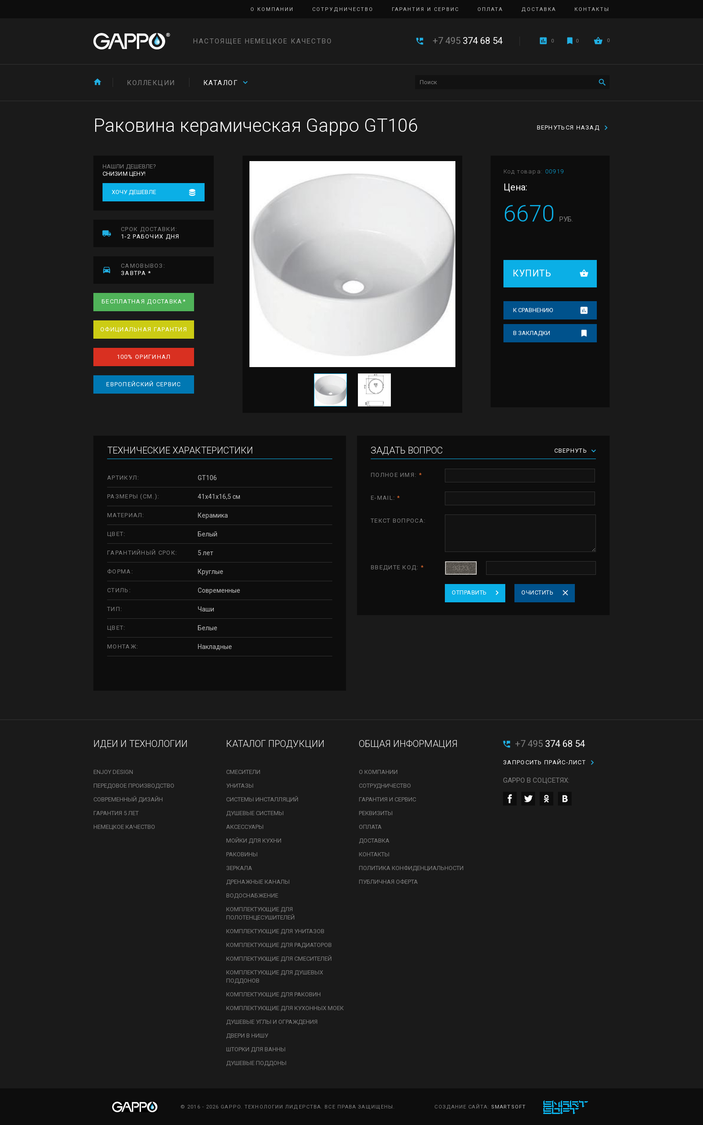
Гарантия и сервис (425, 9)
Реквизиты (376, 813)
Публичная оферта (388, 881)
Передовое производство (133, 785)
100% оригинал (144, 356)
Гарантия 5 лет (116, 813)
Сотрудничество (342, 9)
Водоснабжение (252, 895)
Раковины (242, 854)
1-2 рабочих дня (167, 233)
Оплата (490, 9)
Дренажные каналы (258, 881)
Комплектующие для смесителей (279, 958)
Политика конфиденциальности (411, 868)
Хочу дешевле (134, 192)
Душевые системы (255, 813)
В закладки (531, 333)
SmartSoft (508, 1107)
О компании (272, 9)
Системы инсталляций (262, 799)
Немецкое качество (124, 826)
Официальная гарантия (143, 329)
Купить (532, 273)
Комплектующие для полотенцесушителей (260, 913)
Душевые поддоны (256, 1063)
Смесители (243, 771)
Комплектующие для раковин (273, 994)
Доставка (538, 9)
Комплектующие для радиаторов (279, 944)
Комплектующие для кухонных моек (285, 1008)
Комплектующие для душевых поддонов (274, 976)
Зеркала (239, 868)
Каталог (220, 83)
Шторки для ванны (256, 1049)
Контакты (592, 9)
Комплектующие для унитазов (275, 931)
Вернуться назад (568, 127)
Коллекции (151, 83)
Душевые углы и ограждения (272, 1021)
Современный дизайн (128, 799)
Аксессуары (245, 826)
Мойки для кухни (253, 840)
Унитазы (240, 785)
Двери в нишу (247, 1035)
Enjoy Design (113, 771)
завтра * (167, 269)
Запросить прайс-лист (544, 762)
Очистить (537, 592)
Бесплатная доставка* (144, 301)
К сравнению (533, 310)
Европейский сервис (143, 384)
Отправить (469, 592)
